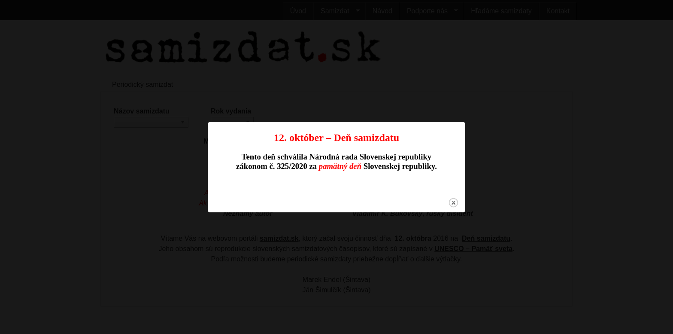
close (453, 201)
